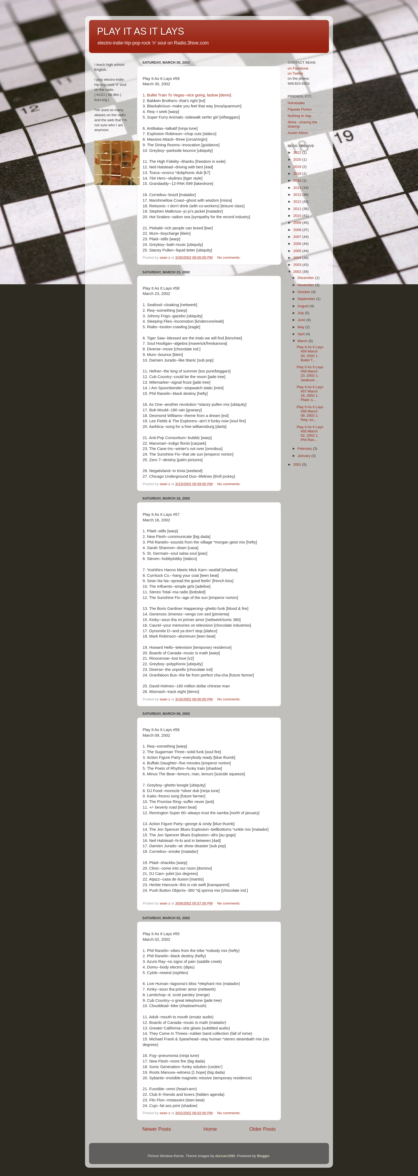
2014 (297, 188)
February (305, 449)
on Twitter (295, 73)
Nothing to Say (299, 116)
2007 (297, 237)
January (304, 456)
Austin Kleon (298, 133)
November (306, 285)
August (304, 306)
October (304, 292)
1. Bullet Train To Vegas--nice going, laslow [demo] (187, 95)
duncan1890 (225, 1156)
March (303, 341)
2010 (297, 216)
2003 (297, 265)
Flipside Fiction (300, 109)
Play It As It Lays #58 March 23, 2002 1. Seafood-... (310, 373)
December (306, 278)
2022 (297, 153)
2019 (297, 167)
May (301, 327)
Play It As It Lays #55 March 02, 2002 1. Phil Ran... (310, 433)
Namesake (296, 103)
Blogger (263, 1156)
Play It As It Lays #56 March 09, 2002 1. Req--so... (310, 413)
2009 (297, 223)
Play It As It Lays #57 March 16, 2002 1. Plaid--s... (310, 393)
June (302, 320)
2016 (297, 181)
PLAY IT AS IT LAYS (140, 31)
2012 (297, 202)
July (301, 313)
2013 (297, 195)
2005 (297, 251)
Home (210, 1129)
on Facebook (298, 68)
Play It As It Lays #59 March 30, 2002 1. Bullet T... (310, 353)
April (302, 334)
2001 (297, 465)
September (307, 299)
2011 (297, 209)
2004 (297, 258)
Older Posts (262, 1129)
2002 (297, 272)
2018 (297, 174)
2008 (297, 230)
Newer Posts (156, 1129)
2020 (297, 159)
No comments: (229, 257)
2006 (297, 244)
